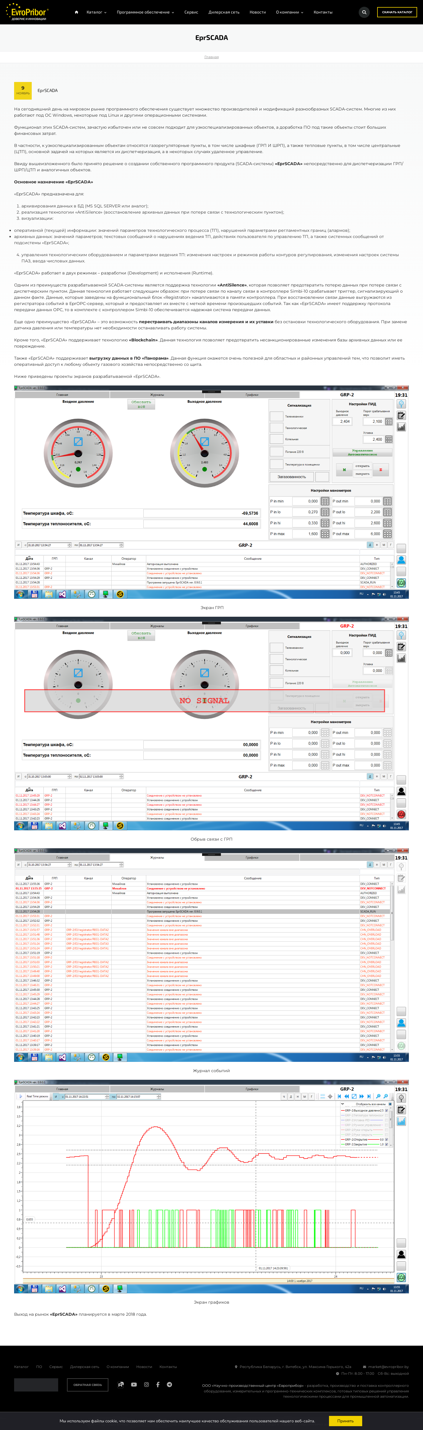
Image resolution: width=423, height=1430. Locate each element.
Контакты (168, 1366)
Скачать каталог (397, 12)
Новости (144, 1366)
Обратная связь (87, 1385)
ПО (39, 1366)
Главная (211, 57)
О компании (118, 1366)
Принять (345, 1421)
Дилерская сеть (84, 1366)
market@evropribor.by (386, 1366)
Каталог (21, 1366)
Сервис (56, 1366)
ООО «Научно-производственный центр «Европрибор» (253, 1386)
